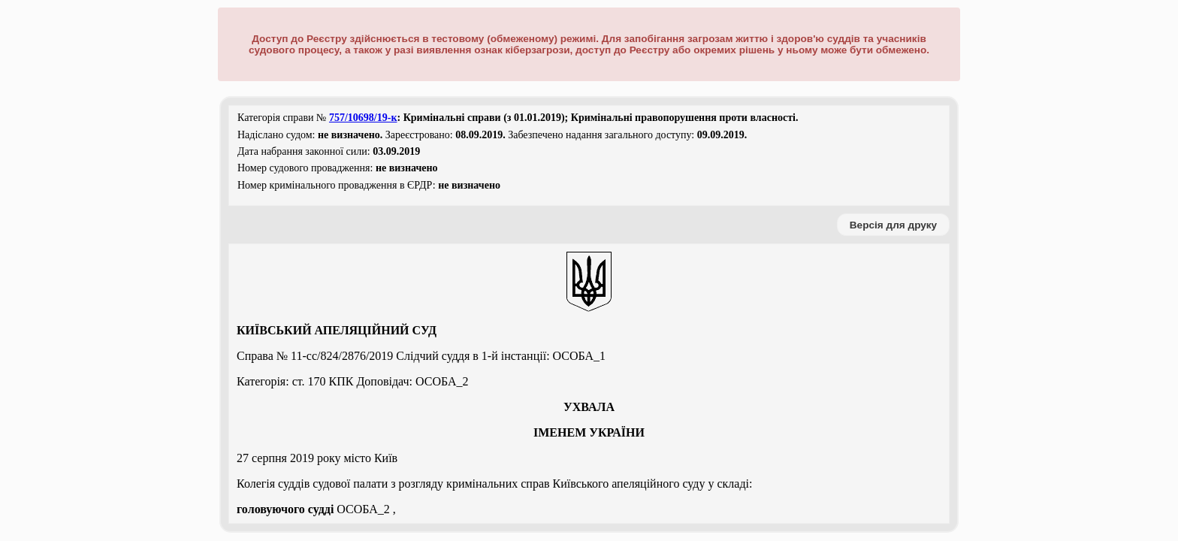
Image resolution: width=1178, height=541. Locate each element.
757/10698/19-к (363, 117)
